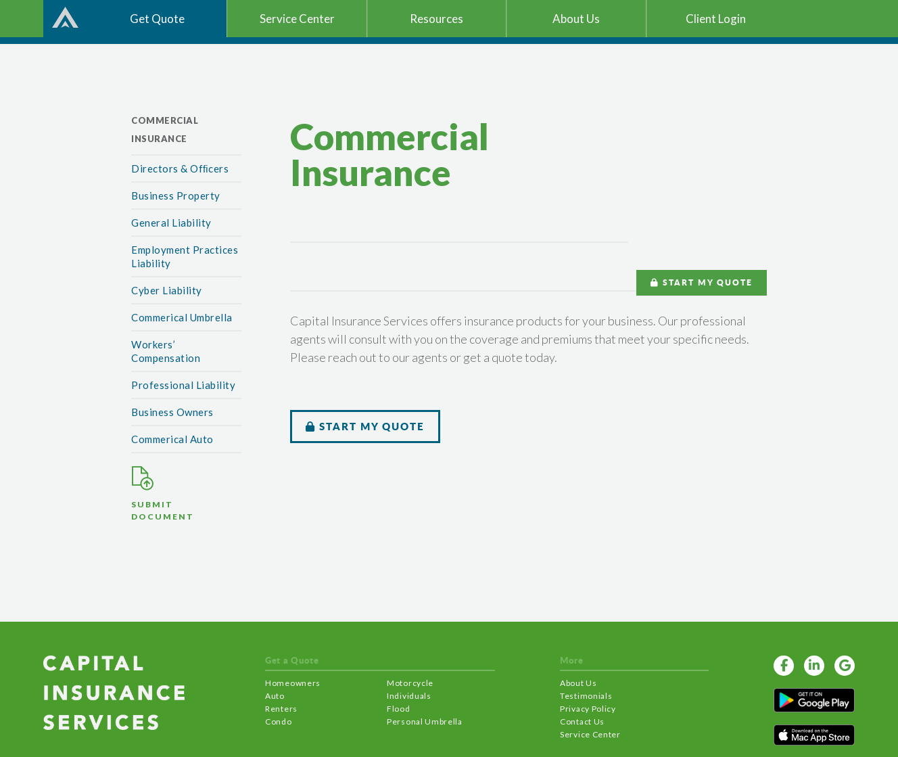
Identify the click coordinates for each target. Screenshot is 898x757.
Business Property (175, 195)
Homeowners (293, 683)
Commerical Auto (172, 439)
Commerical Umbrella (182, 317)
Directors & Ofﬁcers (180, 168)
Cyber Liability (166, 290)
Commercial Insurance (164, 129)
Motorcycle (410, 683)
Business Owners (172, 412)
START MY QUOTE (702, 282)
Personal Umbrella (425, 721)
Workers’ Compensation (165, 351)
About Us (578, 683)
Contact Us (582, 721)
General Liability (171, 222)
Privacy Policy (588, 709)
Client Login (716, 19)
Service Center (590, 734)
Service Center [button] (297, 19)
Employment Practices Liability (184, 256)
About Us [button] (576, 19)
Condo (278, 721)
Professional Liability (183, 385)
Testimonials (586, 696)
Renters (281, 709)
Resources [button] (436, 19)
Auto (275, 696)
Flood (398, 709)
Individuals (409, 696)
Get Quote (157, 19)
